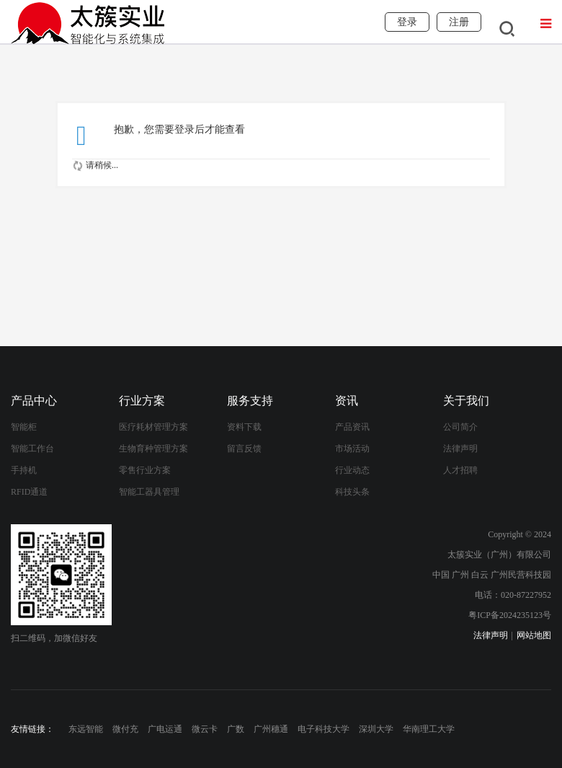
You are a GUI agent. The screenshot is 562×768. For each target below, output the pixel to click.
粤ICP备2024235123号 (509, 615)
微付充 (125, 729)
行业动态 (352, 470)
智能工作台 (32, 448)
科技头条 (352, 492)
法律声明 (460, 448)
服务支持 (250, 400)
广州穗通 (271, 729)
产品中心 (34, 400)
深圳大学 (376, 729)
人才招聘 (460, 470)
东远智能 (85, 729)
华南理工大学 (429, 729)
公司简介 (460, 427)
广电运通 (165, 729)
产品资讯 (352, 427)
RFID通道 (29, 492)
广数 (235, 729)
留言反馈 (244, 448)
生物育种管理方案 (153, 448)
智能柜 (24, 427)
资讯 (346, 400)
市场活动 (352, 448)
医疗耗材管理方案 (153, 427)
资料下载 (244, 427)
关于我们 (466, 400)
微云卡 (205, 729)
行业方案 (142, 400)
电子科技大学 (323, 729)
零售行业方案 (145, 470)
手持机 (24, 470)
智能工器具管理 (149, 492)
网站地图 (534, 635)
